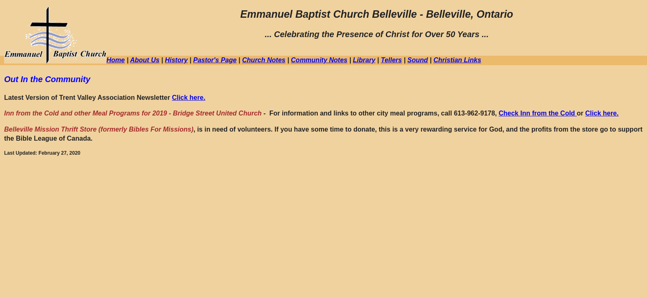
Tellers (391, 60)
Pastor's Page (214, 60)
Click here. (188, 97)
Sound (417, 60)
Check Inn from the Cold (537, 113)
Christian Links (457, 60)
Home (115, 60)
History (176, 60)
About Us (144, 60)
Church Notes (264, 60)
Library (364, 60)
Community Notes (319, 60)
